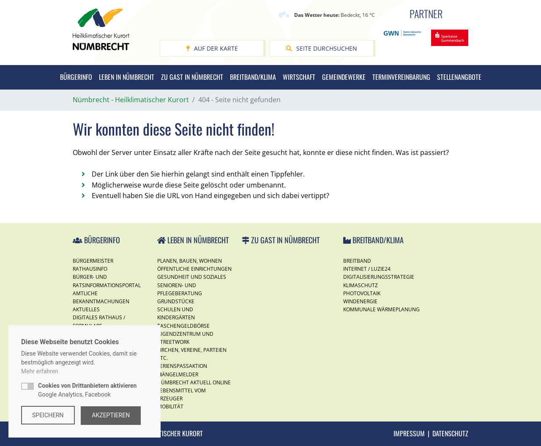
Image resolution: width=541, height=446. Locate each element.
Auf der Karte (212, 48)
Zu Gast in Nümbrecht (192, 77)
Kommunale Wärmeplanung (381, 309)
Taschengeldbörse (183, 325)
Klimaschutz (360, 285)
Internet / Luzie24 (367, 268)
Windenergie (360, 301)
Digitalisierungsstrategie (378, 276)
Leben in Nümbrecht (126, 77)
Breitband (357, 260)
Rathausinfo (90, 268)
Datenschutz (450, 433)
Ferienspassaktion (182, 366)
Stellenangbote (459, 77)
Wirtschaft (299, 77)
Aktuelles (86, 309)
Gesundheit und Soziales (191, 276)
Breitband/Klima (253, 77)
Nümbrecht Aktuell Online (194, 382)
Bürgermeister (93, 260)
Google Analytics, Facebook (87, 390)
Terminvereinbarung (401, 77)
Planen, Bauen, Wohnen (189, 260)
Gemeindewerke (344, 77)
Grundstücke (175, 301)
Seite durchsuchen (321, 48)
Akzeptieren (112, 415)
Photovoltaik (361, 293)
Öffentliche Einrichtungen (194, 268)
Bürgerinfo (76, 77)
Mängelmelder (177, 374)
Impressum (409, 433)
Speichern (48, 415)
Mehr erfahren (39, 371)
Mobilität (170, 406)
